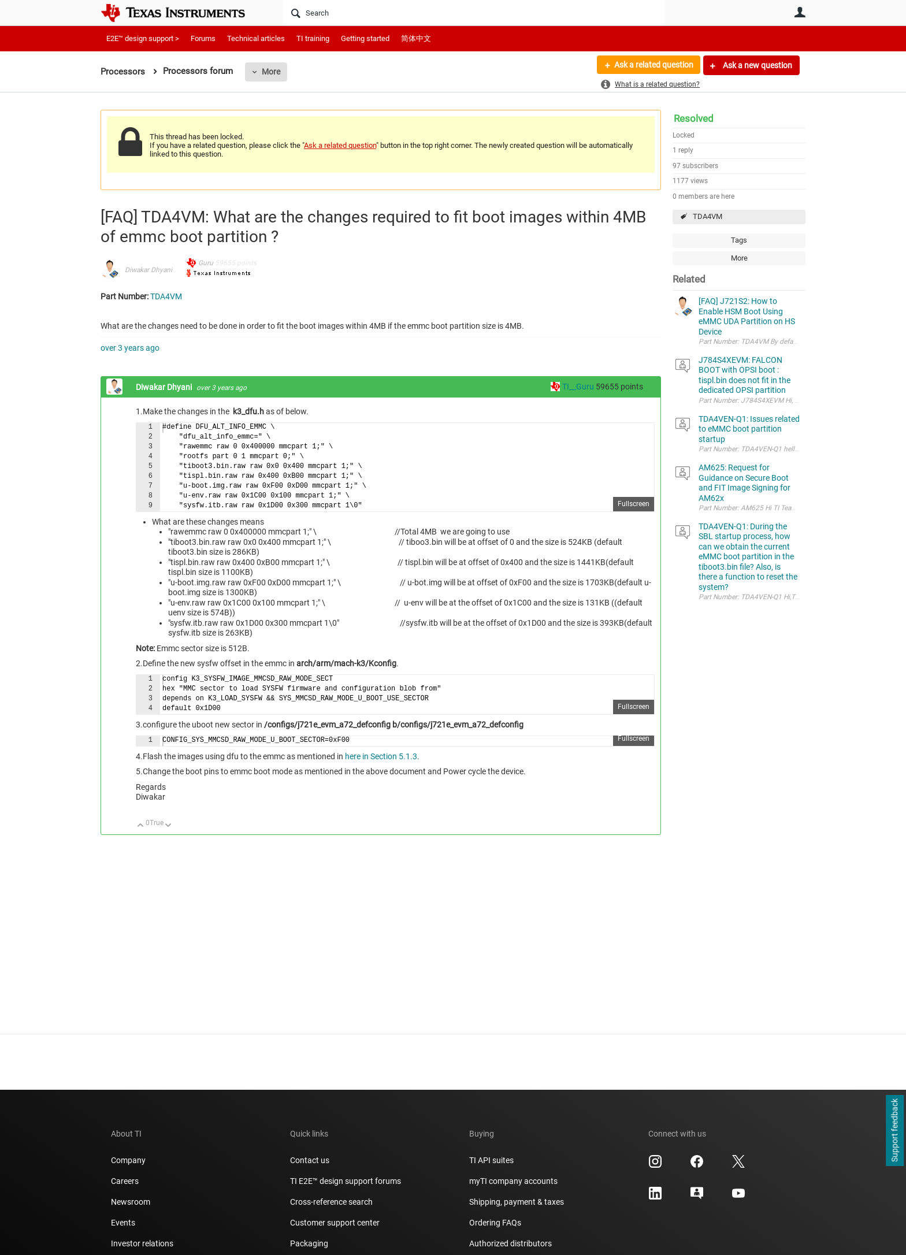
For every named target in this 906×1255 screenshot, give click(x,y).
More (271, 71)
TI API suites (491, 1160)
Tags (739, 240)
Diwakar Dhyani (148, 270)
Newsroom (130, 1201)
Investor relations (142, 1243)
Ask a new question (756, 65)
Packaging (309, 1243)
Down (168, 826)
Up (141, 826)
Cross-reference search (331, 1201)
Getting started (365, 38)
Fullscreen (633, 504)
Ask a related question (653, 65)
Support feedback (894, 1131)
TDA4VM (707, 216)
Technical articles (256, 38)
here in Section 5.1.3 (381, 756)
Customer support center (335, 1222)
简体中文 (416, 38)
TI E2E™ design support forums (345, 1181)
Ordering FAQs (495, 1222)
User (799, 12)
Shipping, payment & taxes (516, 1201)
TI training (312, 38)
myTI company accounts (513, 1181)
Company (128, 1160)
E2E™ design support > (142, 38)
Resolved (694, 118)
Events (123, 1222)
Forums (203, 38)
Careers (125, 1181)
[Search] (473, 12)
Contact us (309, 1160)
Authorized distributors (510, 1243)
